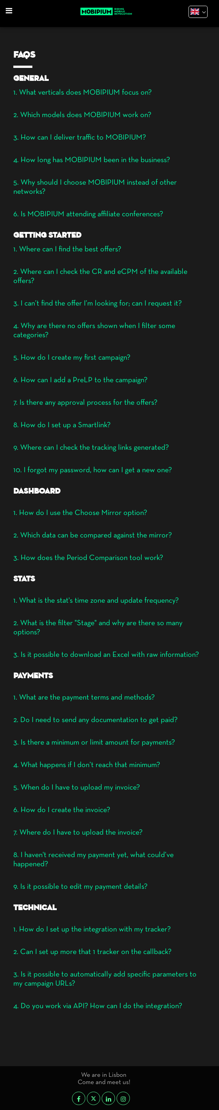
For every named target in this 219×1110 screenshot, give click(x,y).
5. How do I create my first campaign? (71, 357)
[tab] (109, 94)
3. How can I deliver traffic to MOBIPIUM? (79, 137)
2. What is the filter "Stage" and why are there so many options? (97, 628)
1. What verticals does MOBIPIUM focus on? (82, 92)
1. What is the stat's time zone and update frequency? (96, 600)
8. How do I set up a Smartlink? (61, 425)
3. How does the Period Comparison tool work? (88, 558)
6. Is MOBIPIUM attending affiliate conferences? (88, 214)
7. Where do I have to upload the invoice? (77, 832)
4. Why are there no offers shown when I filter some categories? (94, 331)
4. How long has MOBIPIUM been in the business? (91, 160)
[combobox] (197, 12)
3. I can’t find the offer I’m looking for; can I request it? (97, 303)
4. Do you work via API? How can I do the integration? (97, 1006)
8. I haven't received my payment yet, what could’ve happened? (93, 860)
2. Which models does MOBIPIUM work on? (82, 115)
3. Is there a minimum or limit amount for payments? (94, 742)
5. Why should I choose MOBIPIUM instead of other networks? (95, 187)
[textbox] (197, 11)
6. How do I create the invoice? (61, 810)
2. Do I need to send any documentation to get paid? (95, 720)
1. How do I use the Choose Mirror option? (80, 513)
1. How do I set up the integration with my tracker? (92, 929)
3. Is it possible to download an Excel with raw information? (106, 655)
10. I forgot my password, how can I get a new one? (92, 470)
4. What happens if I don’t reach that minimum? (86, 765)
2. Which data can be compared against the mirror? (92, 535)
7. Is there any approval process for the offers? (85, 402)
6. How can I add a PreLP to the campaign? (80, 380)
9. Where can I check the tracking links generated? (91, 447)
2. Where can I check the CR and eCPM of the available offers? (100, 277)
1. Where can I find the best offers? (67, 249)
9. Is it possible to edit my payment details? (80, 886)
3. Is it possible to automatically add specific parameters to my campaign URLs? (105, 979)
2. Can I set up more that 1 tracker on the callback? (92, 952)
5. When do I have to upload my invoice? (76, 787)
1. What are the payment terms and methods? (84, 697)
